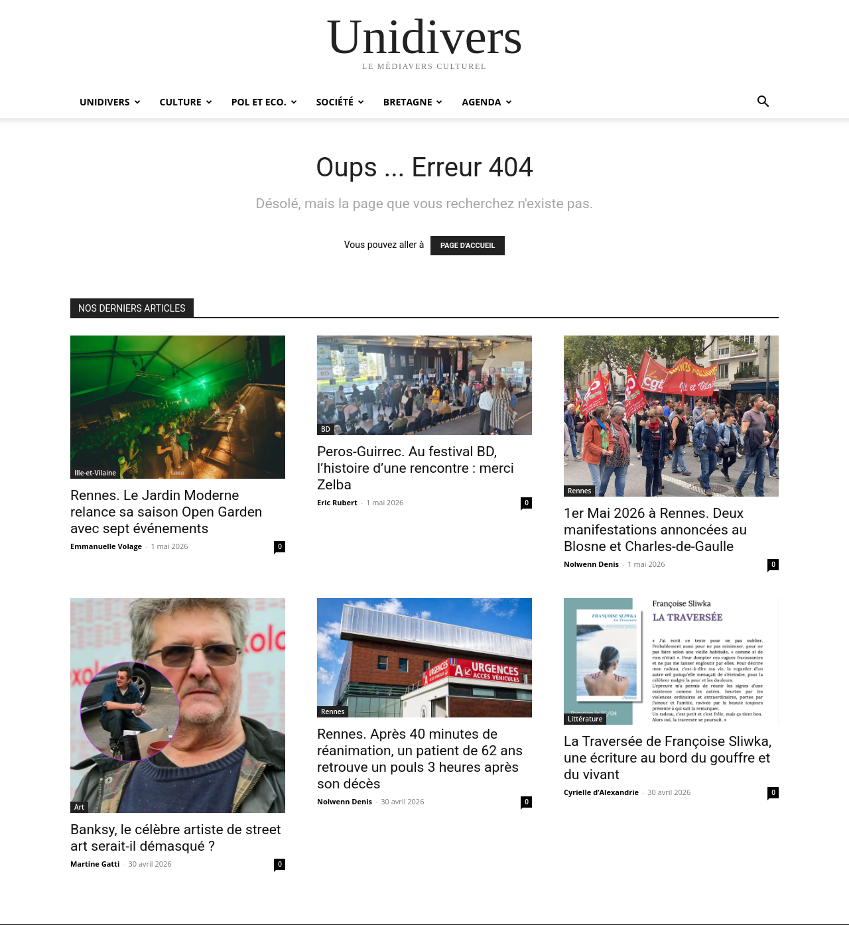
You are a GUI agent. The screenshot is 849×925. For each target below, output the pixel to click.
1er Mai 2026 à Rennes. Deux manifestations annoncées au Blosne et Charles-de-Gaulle (655, 529)
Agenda (486, 101)
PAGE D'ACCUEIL (467, 245)
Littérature (585, 718)
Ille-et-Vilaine (95, 472)
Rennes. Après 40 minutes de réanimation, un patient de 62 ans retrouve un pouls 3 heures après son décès (420, 759)
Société (340, 101)
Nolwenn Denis (591, 564)
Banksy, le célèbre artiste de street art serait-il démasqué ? (175, 838)
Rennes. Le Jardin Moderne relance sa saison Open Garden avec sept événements (166, 511)
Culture (186, 101)
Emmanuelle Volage (106, 546)
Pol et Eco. (264, 101)
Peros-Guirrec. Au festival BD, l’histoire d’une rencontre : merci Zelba (415, 468)
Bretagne (413, 101)
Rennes (579, 490)
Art (79, 807)
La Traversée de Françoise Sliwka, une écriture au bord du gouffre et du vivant (667, 757)
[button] (763, 103)
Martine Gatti (94, 864)
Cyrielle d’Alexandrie (601, 792)
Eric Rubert (337, 502)
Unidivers (110, 101)
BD (325, 429)
